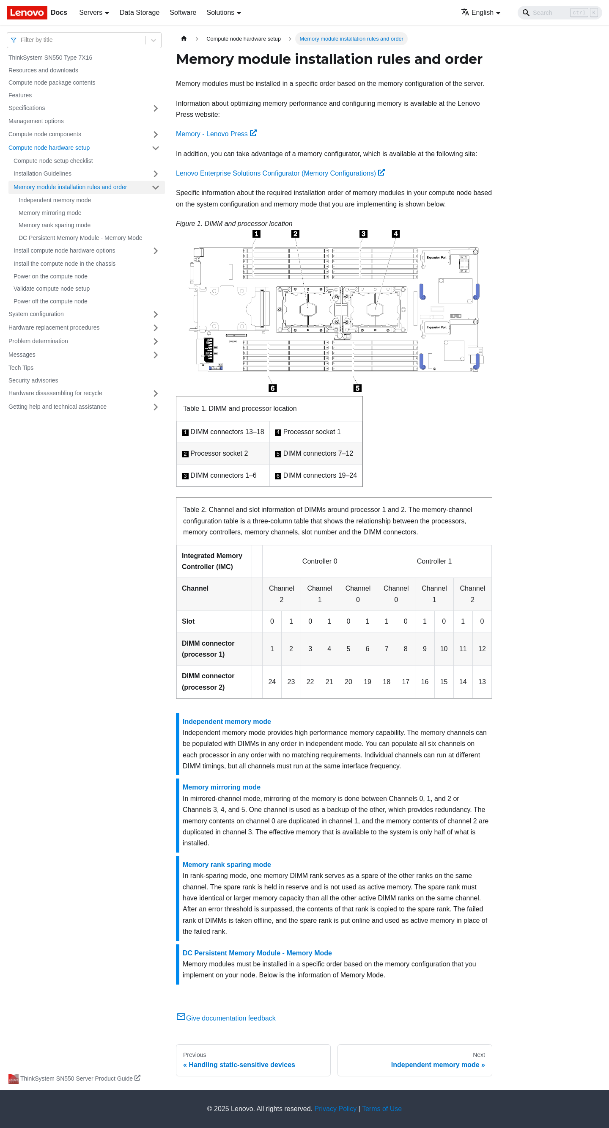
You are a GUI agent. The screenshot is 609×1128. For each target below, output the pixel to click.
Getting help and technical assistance (57, 406)
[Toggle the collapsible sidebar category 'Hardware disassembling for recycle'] (155, 393)
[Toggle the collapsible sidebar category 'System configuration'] (155, 314)
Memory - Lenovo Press (216, 134)
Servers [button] (90, 12)
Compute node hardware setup (49, 147)
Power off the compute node (51, 301)
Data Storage (139, 12)
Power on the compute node (51, 276)
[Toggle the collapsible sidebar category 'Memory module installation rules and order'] (155, 187)
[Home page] (184, 38)
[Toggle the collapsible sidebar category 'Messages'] (155, 355)
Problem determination (38, 341)
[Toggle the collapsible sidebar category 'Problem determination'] (155, 341)
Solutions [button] (220, 12)
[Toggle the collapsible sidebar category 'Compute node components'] (155, 134)
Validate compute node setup (52, 288)
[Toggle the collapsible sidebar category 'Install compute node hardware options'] (155, 251)
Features (20, 95)
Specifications (26, 108)
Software (183, 12)
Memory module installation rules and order (70, 187)
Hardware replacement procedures (54, 327)
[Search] (560, 12)
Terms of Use (382, 1108)
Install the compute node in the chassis (64, 263)
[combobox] (21, 40)
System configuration (36, 314)
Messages (22, 354)
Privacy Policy (336, 1108)
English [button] (477, 12)
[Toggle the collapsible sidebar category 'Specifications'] (155, 108)
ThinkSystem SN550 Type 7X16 (50, 57)
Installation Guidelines (42, 173)
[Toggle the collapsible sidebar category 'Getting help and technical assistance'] (155, 407)
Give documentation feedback (226, 1018)
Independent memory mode (55, 200)
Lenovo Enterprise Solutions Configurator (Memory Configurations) (280, 173)
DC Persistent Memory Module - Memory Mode (81, 237)
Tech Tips (20, 367)
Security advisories (33, 380)
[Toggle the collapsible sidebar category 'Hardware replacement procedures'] (155, 328)
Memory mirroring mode (50, 212)
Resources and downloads (43, 70)
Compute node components (44, 134)
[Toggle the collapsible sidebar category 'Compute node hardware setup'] (155, 148)
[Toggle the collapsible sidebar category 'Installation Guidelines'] (155, 174)
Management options (36, 121)
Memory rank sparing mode (55, 225)
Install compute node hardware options (64, 250)
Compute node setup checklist (53, 160)
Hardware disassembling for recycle (55, 393)
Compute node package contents (51, 82)
